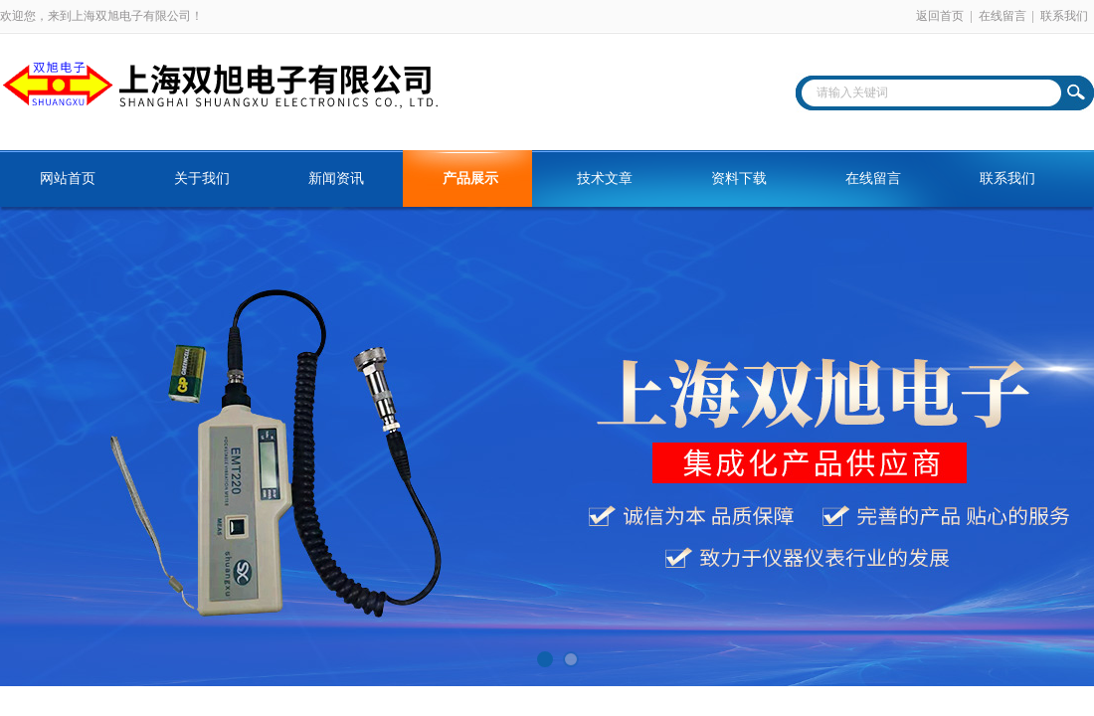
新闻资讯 (336, 178)
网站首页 (67, 178)
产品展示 (470, 178)
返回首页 (940, 16)
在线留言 (1002, 16)
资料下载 (739, 178)
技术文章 (605, 178)
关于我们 (202, 178)
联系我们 (1064, 16)
